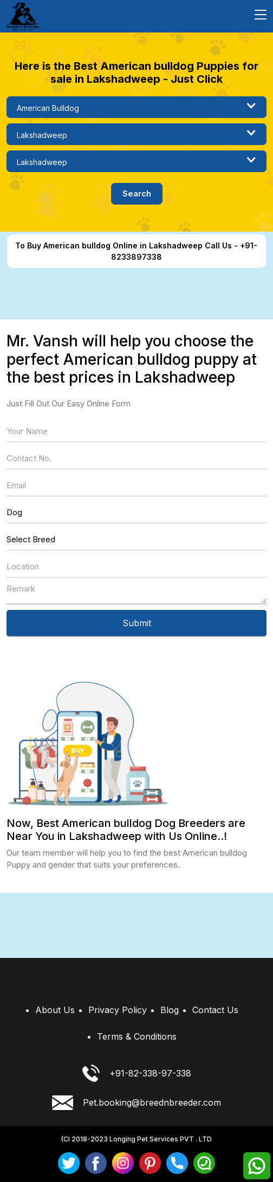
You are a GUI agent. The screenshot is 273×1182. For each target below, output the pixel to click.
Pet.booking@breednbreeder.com (136, 1102)
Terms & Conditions (137, 1036)
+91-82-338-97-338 (136, 1073)
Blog (169, 1009)
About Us (55, 1009)
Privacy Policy (117, 1009)
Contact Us (215, 1009)
